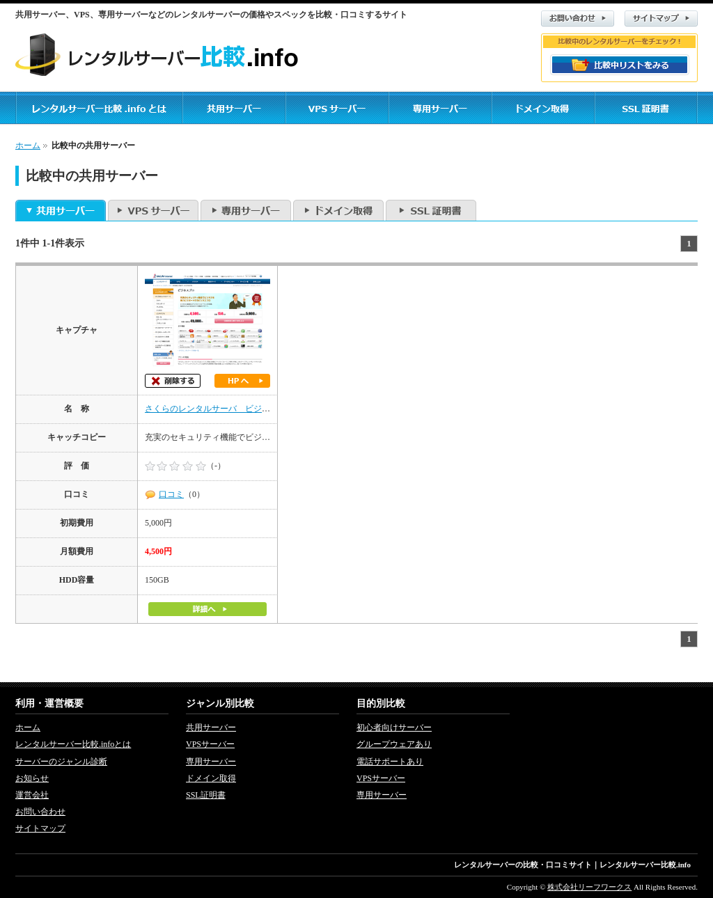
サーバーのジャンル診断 (61, 761)
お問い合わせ (577, 18)
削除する (173, 381)
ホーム (27, 145)
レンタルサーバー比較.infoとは (73, 744)
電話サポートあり (389, 761)
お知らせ (32, 778)
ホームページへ (242, 381)
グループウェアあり (394, 744)
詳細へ (207, 609)
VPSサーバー (153, 210)
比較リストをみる (619, 64)
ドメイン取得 (338, 210)
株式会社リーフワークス (589, 887)
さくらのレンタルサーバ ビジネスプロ (220, 408)
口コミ (171, 494)
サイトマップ (661, 18)
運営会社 (32, 795)
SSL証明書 (431, 210)
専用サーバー (246, 210)
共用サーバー (60, 210)
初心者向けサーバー (394, 727)
